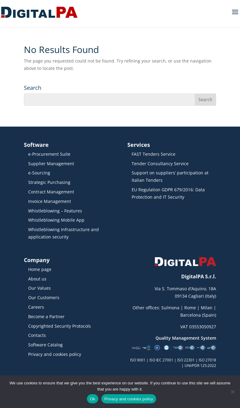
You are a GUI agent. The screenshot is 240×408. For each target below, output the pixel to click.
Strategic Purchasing (49, 182)
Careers (36, 307)
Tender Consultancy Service (160, 163)
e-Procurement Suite (49, 154)
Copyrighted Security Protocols (59, 326)
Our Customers (43, 297)
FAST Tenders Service (153, 154)
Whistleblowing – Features (55, 211)
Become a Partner (46, 316)
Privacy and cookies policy (54, 354)
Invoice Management (49, 201)
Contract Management (51, 192)
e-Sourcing (39, 173)
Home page (39, 269)
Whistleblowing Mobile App (56, 220)
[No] (232, 392)
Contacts (37, 335)
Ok (92, 399)
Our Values (39, 288)
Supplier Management (51, 163)
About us (37, 279)
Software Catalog (45, 345)
